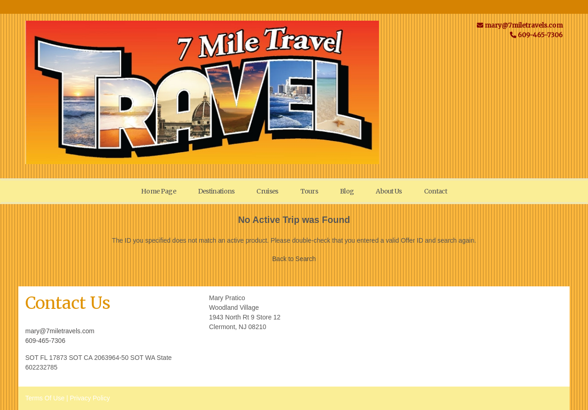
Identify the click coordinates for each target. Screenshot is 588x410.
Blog (347, 191)
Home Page (158, 191)
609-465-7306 (45, 340)
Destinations (216, 191)
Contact (435, 191)
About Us (388, 191)
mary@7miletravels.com (59, 331)
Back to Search (294, 258)
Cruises (267, 191)
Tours (309, 191)
